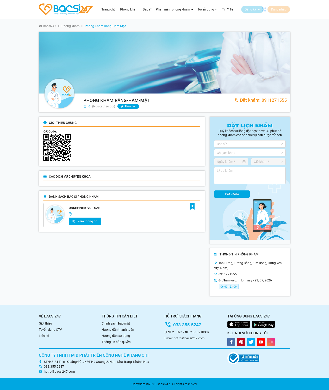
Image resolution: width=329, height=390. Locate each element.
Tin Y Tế (227, 9)
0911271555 (260, 100)
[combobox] (248, 143)
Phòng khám (129, 9)
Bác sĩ (147, 9)
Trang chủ (108, 9)
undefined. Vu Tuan (85, 208)
